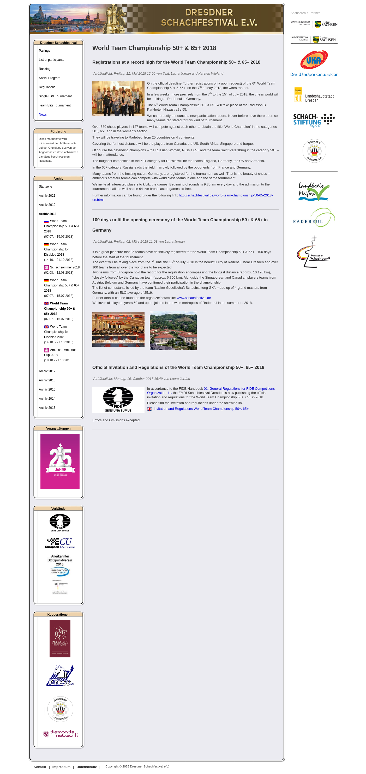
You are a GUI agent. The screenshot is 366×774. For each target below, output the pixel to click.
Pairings (44, 50)
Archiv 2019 (47, 205)
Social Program (49, 78)
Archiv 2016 (47, 380)
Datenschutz (87, 767)
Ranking (44, 69)
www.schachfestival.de (194, 298)
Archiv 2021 (47, 195)
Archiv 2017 (47, 371)
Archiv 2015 (47, 389)
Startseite (45, 186)
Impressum (61, 767)
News (43, 114)
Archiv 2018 (47, 214)
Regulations (47, 87)
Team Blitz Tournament (55, 105)
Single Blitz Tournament (55, 96)
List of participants (51, 60)
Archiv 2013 (47, 408)
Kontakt (40, 767)
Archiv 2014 (47, 398)
